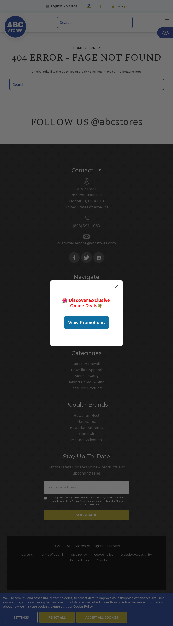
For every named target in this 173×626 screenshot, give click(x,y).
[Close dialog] (117, 286)
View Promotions (86, 322)
